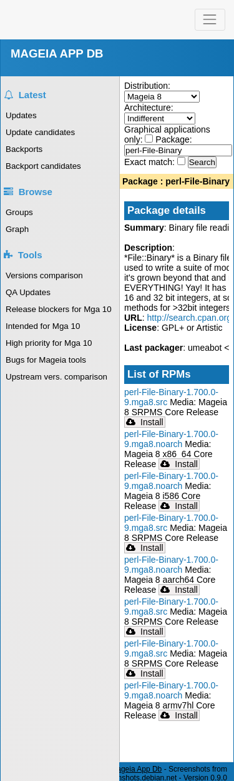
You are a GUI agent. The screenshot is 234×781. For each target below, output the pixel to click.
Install (144, 422)
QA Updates (28, 292)
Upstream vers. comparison (56, 376)
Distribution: (147, 86)
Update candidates (40, 132)
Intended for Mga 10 (43, 326)
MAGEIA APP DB (57, 53)
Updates (21, 115)
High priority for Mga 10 (49, 343)
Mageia (50, 19)
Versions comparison (44, 275)
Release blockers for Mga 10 (59, 309)
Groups (19, 212)
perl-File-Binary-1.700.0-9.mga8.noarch (171, 439)
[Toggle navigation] (210, 20)
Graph (17, 229)
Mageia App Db (136, 769)
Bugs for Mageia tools (46, 360)
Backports (24, 149)
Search (202, 162)
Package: (173, 139)
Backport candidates (43, 166)
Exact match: (150, 162)
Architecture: (148, 108)
